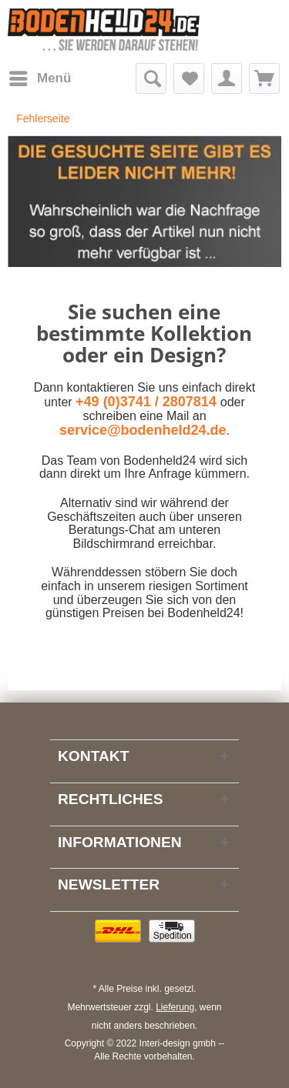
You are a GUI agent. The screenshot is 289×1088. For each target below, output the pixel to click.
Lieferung (175, 1007)
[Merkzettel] (188, 78)
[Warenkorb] (264, 78)
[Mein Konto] (226, 78)
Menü (40, 75)
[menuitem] (39, 78)
